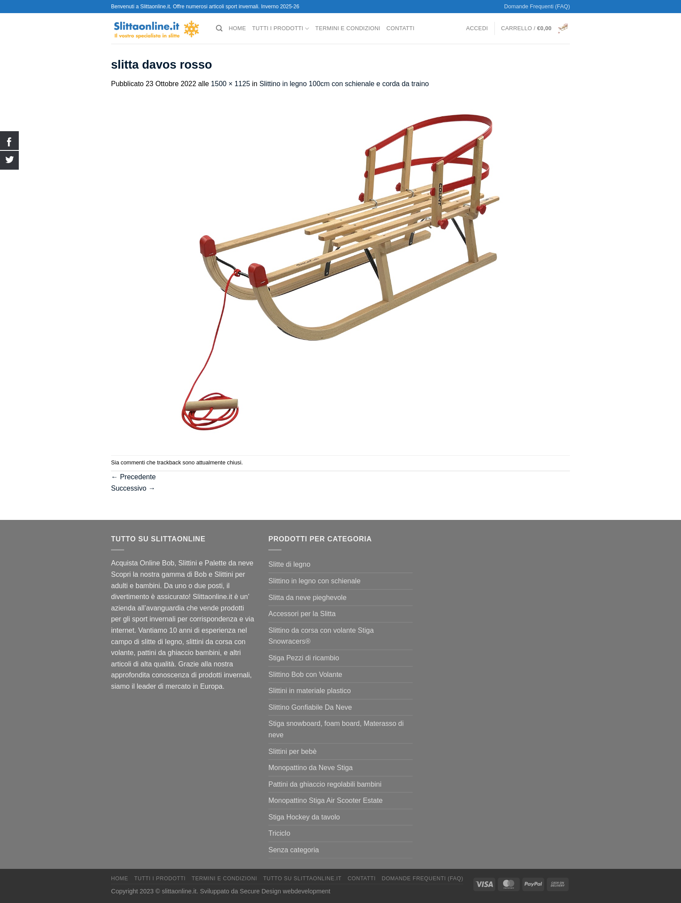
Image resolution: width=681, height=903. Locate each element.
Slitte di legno (289, 564)
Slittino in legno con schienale (314, 581)
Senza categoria (293, 850)
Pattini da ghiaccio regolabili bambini (325, 784)
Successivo (133, 488)
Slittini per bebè (292, 751)
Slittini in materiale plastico (309, 690)
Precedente (133, 477)
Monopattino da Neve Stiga (310, 767)
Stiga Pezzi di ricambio (303, 658)
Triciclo (279, 833)
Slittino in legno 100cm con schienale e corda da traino (344, 83)
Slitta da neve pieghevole (307, 597)
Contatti (400, 28)
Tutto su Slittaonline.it (302, 878)
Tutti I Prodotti (280, 28)
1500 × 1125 (230, 83)
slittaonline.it (179, 891)
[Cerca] (219, 28)
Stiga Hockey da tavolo (304, 817)
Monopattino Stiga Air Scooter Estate (325, 800)
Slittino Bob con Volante (305, 674)
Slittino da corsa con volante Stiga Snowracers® (321, 636)
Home (237, 28)
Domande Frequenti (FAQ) (537, 6)
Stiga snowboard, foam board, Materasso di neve (336, 729)
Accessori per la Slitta (302, 613)
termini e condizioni (347, 28)
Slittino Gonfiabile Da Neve (310, 707)
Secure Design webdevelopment (285, 891)
